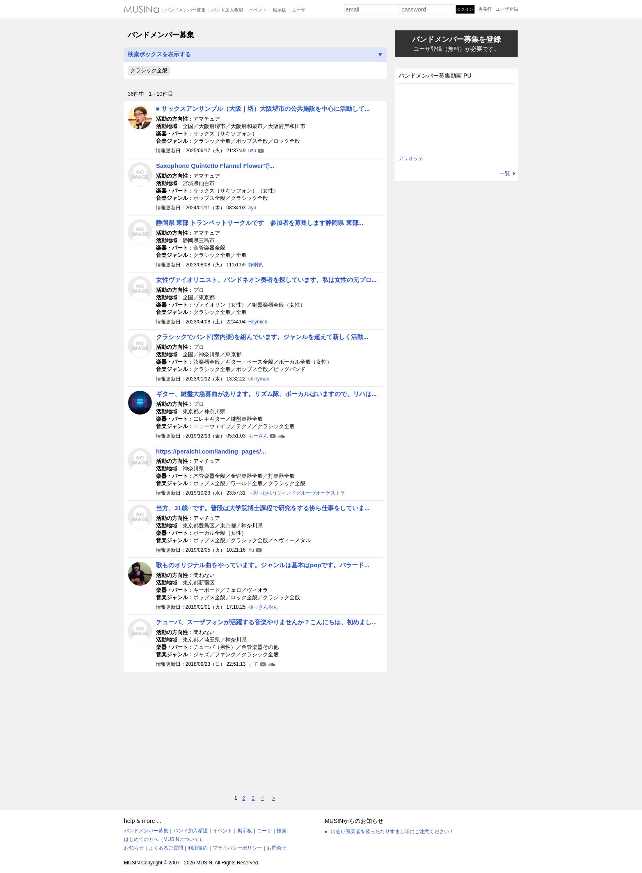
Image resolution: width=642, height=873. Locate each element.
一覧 (505, 173)
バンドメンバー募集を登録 (456, 44)
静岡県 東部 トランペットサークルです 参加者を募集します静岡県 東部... (259, 222)
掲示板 (279, 9)
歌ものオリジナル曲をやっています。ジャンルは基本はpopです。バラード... (262, 564)
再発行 (485, 9)
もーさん (258, 436)
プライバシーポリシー (237, 848)
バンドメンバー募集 (185, 9)
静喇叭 (255, 265)
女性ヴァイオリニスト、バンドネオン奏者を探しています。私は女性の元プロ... (266, 279)
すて (253, 664)
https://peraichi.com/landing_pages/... (211, 451)
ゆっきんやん (263, 607)
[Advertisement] (255, 733)
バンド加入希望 (227, 9)
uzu (252, 151)
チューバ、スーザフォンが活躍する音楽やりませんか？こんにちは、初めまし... (266, 622)
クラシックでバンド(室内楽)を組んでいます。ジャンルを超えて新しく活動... (262, 336)
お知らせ (134, 848)
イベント (258, 9)
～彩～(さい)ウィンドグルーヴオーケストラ (296, 493)
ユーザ (298, 9)
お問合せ (277, 848)
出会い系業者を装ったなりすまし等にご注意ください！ (392, 831)
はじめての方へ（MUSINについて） (164, 839)
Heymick (257, 322)
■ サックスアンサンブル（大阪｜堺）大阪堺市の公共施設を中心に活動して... (263, 108)
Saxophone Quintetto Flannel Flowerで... (215, 165)
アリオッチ (411, 158)
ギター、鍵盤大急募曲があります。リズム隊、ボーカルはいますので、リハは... (266, 393)
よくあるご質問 (166, 848)
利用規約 (198, 848)
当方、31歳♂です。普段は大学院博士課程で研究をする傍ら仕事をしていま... (262, 507)
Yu (251, 550)
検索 (282, 831)
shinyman (258, 379)
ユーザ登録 (506, 9)
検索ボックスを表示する (255, 54)
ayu (252, 208)
